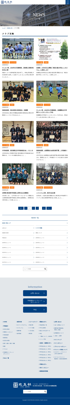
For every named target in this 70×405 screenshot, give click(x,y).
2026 (37, 237)
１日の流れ (31, 330)
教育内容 (19, 321)
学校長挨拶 (6, 334)
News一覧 (6, 358)
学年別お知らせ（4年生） (46, 354)
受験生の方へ (43, 321)
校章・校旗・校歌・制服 (9, 343)
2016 (37, 262)
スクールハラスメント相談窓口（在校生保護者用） (61, 357)
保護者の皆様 (5, 232)
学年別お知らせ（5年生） (46, 357)
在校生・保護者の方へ (46, 343)
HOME (5, 321)
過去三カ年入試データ (45, 330)
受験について (39, 232)
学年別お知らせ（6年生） (46, 360)
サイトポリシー (58, 343)
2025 (3, 242)
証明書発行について (59, 333)
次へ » (49, 208)
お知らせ (4, 228)
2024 (37, 242)
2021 (3, 252)
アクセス (5, 349)
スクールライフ (33, 321)
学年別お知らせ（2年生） (46, 349)
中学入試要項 (43, 327)
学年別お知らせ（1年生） (46, 346)
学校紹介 (5, 326)
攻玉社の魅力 (6, 329)
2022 (37, 247)
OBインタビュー (44, 367)
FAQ (41, 333)
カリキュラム (20, 327)
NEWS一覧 (9, 28)
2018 (37, 257)
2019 (3, 257)
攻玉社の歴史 (6, 340)
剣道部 (12, 104)
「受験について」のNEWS (46, 336)
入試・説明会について (59, 325)
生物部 (46, 62)
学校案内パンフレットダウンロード (8, 353)
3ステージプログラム (22, 325)
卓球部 (12, 187)
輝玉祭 (30, 333)
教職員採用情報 (44, 371)
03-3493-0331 (36, 385)
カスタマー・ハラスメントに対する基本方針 (60, 352)
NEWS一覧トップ (6, 223)
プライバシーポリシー (60, 346)
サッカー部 (13, 62)
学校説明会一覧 (43, 325)
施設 (4, 346)
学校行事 (31, 325)
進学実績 (19, 333)
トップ (3, 28)
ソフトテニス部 (48, 187)
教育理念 (5, 337)
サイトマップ (57, 339)
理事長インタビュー (8, 332)
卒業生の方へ (43, 364)
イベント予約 (43, 339)
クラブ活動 (5, 62)
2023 (3, 247)
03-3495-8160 (47, 385)
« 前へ (21, 208)
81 (43, 208)
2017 (3, 262)
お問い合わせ (57, 321)
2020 (37, 252)
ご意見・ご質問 (58, 335)
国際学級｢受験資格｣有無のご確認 (59, 329)
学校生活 (4, 237)
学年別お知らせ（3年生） (46, 351)
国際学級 (19, 330)
